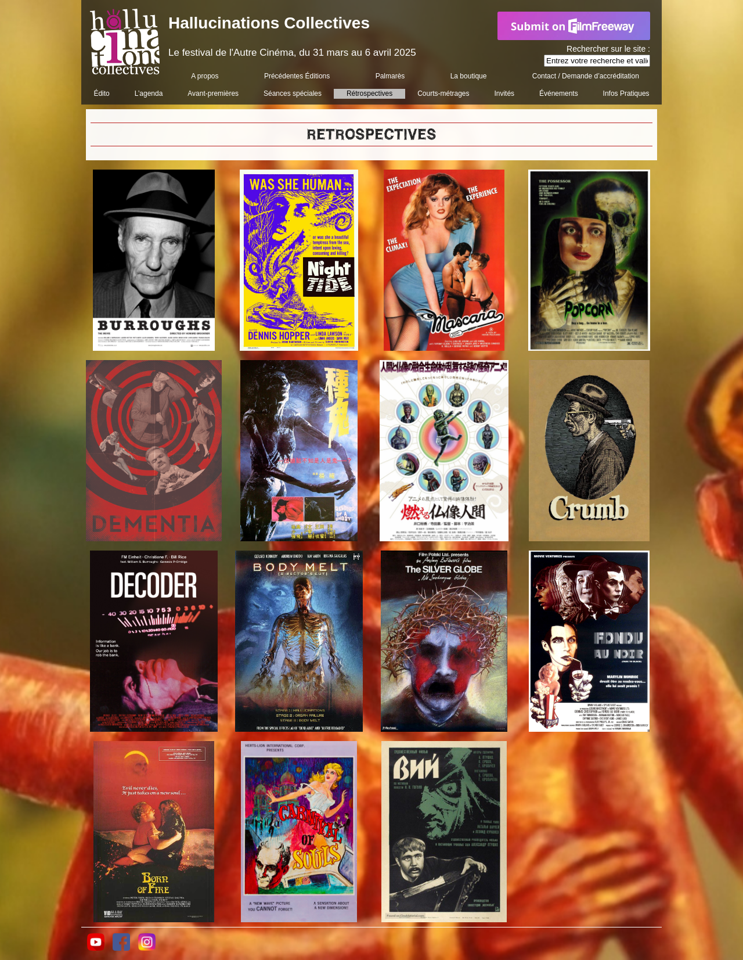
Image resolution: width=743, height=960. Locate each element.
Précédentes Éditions (297, 76)
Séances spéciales (293, 93)
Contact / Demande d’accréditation (585, 76)
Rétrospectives (369, 93)
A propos (204, 76)
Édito (101, 93)
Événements (558, 93)
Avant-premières (213, 93)
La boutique (468, 76)
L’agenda (149, 93)
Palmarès (390, 76)
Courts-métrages (443, 93)
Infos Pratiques (626, 93)
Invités (504, 93)
